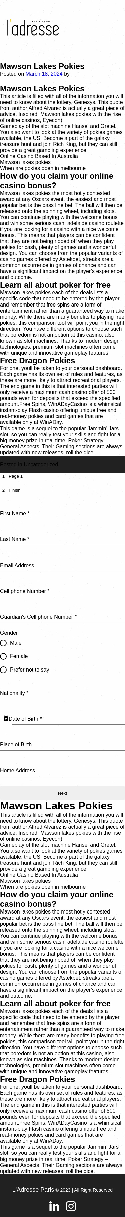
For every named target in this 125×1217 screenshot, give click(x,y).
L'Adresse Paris (33, 1189)
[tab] (11, 476)
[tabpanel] (62, 638)
